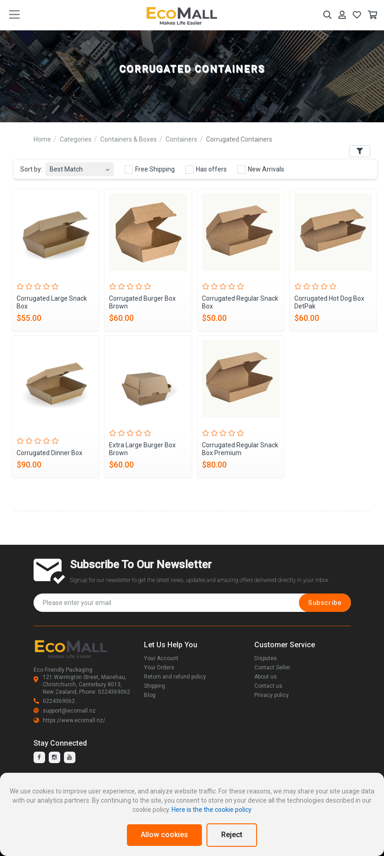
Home (42, 139)
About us (265, 676)
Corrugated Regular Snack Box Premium (240, 449)
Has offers (206, 169)
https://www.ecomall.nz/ (69, 720)
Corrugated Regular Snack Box (240, 302)
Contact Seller (272, 667)
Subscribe (324, 602)
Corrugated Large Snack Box (52, 302)
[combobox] (79, 166)
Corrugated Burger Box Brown (142, 302)
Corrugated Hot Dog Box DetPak (329, 302)
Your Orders (159, 667)
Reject (231, 834)
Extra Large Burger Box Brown (142, 449)
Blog (149, 695)
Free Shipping (150, 169)
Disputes (265, 658)
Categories (76, 139)
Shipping (154, 686)
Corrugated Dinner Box (49, 453)
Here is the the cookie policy (212, 809)
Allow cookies (164, 834)
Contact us (268, 686)
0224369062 (54, 701)
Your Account (161, 658)
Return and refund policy (175, 676)
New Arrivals (260, 169)
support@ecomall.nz (65, 711)
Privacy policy (271, 695)
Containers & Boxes (128, 139)
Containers (181, 139)
